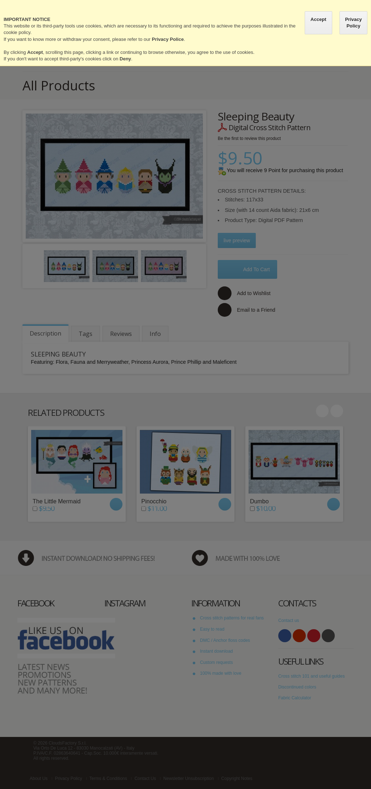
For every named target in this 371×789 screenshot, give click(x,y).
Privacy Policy (353, 23)
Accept (318, 19)
